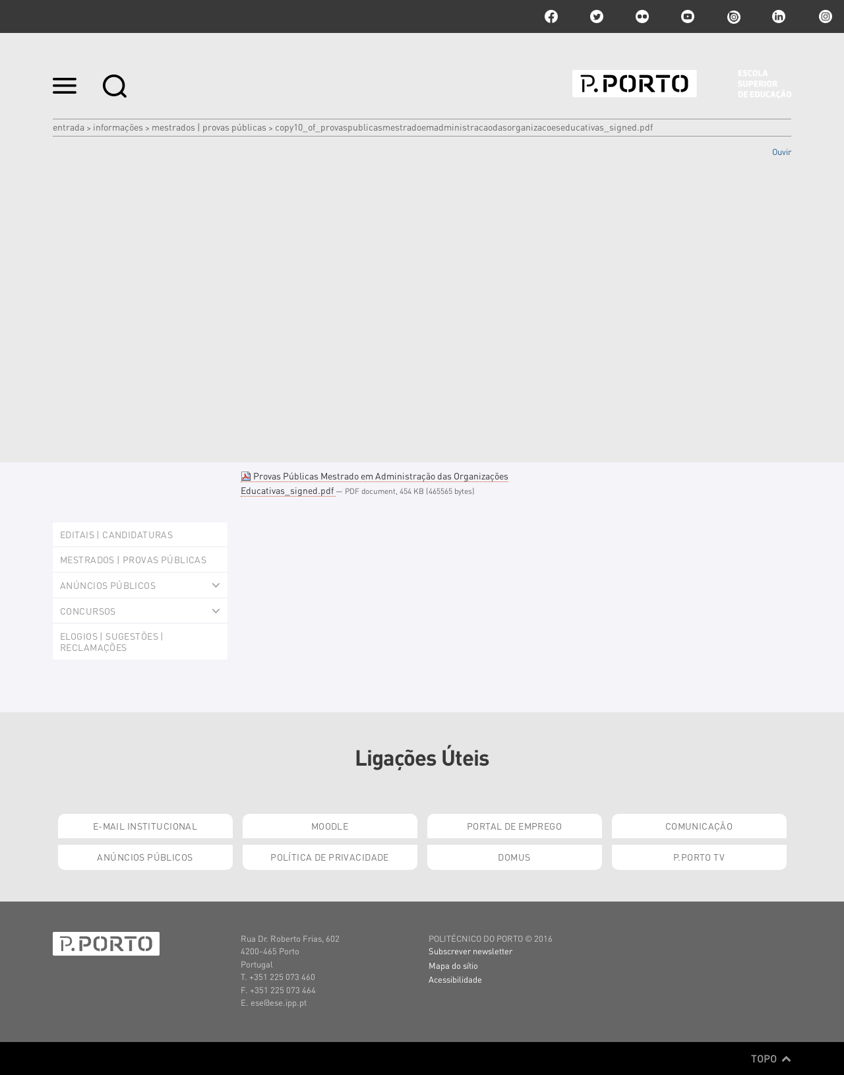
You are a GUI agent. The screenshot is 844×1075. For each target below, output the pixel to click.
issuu (733, 16)
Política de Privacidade (329, 857)
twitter (596, 16)
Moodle (330, 826)
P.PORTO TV (699, 857)
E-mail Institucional (145, 826)
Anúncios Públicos (145, 857)
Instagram (824, 16)
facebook (551, 16)
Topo (771, 1058)
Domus (514, 857)
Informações (118, 127)
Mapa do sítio (453, 965)
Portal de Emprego (514, 826)
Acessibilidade (455, 979)
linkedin (778, 16)
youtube (687, 16)
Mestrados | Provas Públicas (209, 127)
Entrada (68, 127)
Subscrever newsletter (470, 950)
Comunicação (699, 826)
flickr (642, 16)
